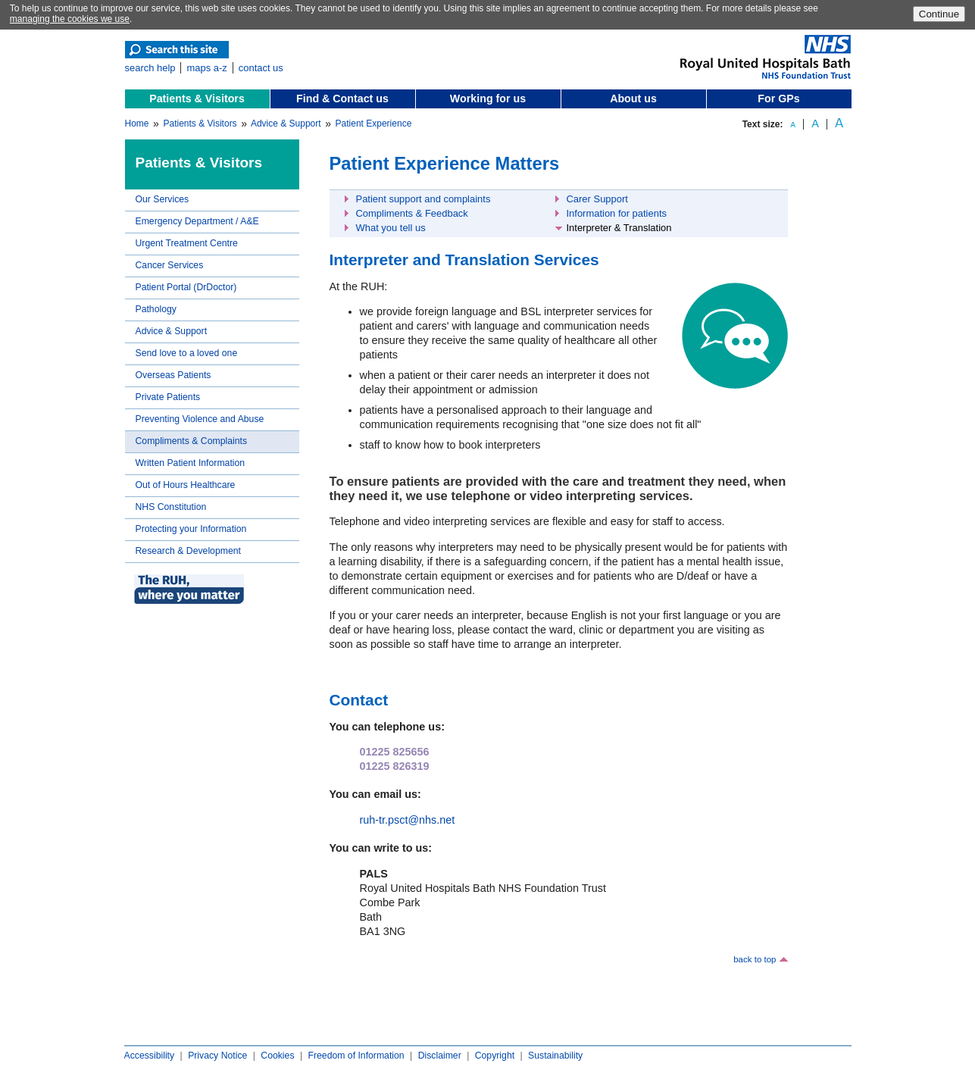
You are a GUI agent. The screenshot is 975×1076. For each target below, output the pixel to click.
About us (633, 98)
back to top (754, 959)
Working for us (488, 98)
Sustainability (555, 1055)
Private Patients (168, 397)
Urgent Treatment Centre (187, 243)
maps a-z (206, 68)
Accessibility (149, 1055)
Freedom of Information (356, 1055)
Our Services (162, 199)
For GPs (778, 98)
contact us (261, 68)
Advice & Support (286, 123)
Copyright (494, 1055)
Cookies (277, 1055)
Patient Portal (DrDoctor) (186, 287)
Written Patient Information (190, 463)
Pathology (156, 309)
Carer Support (597, 199)
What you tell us (391, 227)
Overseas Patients (173, 375)
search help (150, 68)
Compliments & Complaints (192, 441)
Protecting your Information (191, 529)
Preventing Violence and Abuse (200, 419)
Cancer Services (170, 265)
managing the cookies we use (70, 19)
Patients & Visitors (197, 98)
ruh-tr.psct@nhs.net (407, 820)
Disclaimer (439, 1055)
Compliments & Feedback (412, 213)
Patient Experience (374, 123)
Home (137, 123)
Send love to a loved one (187, 353)
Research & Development (188, 551)
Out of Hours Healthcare (186, 485)
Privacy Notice (217, 1055)
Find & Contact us (342, 98)
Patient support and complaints (423, 199)
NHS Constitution (171, 507)
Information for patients (617, 213)
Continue (939, 14)
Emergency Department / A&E (197, 221)
